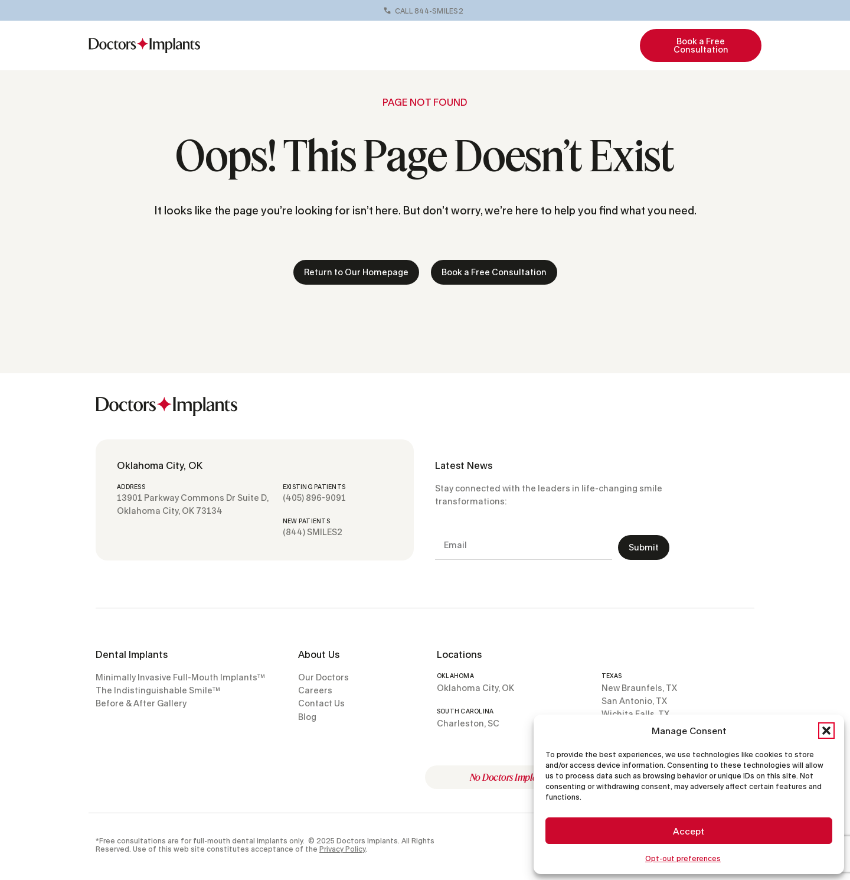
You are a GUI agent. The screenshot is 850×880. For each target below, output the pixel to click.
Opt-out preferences (683, 858)
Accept (689, 831)
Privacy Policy (342, 849)
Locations (512, 45)
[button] (826, 730)
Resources (578, 45)
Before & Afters (441, 45)
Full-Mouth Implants (284, 45)
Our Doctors (371, 45)
